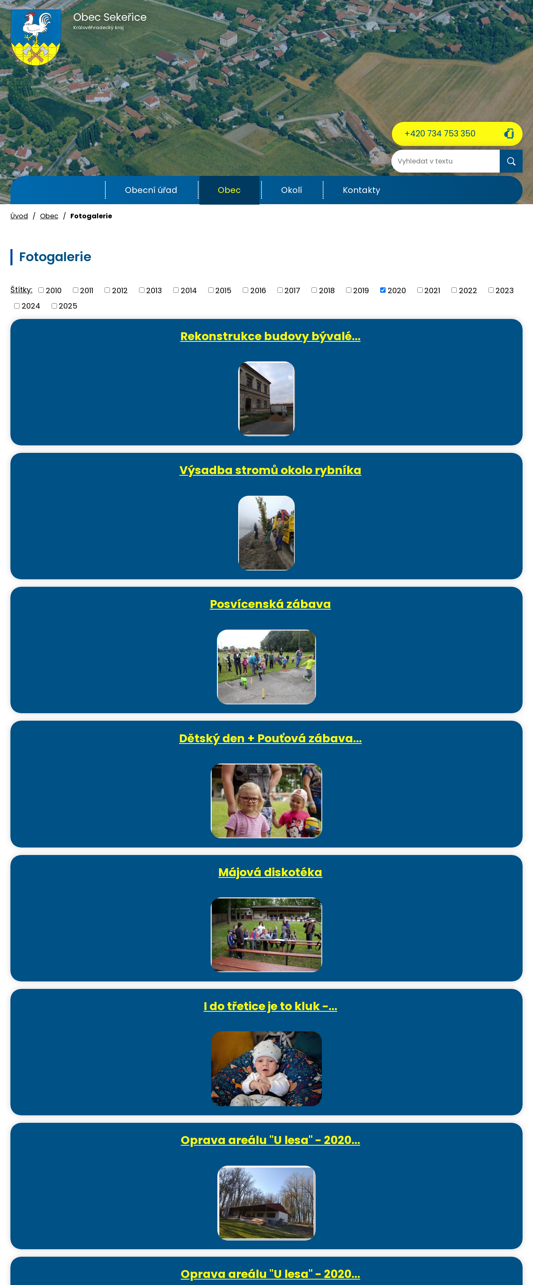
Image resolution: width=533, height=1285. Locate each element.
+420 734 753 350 (440, 133)
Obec (229, 190)
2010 (54, 290)
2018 (327, 290)
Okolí (291, 190)
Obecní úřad (151, 190)
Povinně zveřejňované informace (281, 1259)
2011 (86, 290)
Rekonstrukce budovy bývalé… (99, 343)
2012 (120, 290)
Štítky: (21, 289)
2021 (432, 290)
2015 (223, 290)
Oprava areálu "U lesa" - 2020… (100, 618)
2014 (189, 290)
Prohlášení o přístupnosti (381, 1259)
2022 (468, 290)
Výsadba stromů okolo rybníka (270, 343)
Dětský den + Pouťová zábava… (99, 480)
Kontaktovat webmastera (180, 1259)
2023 (505, 290)
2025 (68, 306)
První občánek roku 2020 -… (270, 755)
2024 (31, 306)
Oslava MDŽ (441, 610)
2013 (154, 290)
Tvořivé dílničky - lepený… (441, 755)
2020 (397, 290)
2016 (258, 290)
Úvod (84, 190)
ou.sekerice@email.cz (50, 1219)
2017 (292, 290)
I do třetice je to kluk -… (441, 473)
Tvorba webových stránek (251, 1269)
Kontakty (361, 190)
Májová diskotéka (270, 473)
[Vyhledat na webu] (424, 161)
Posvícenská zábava (441, 336)
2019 (361, 290)
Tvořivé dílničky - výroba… (102, 892)
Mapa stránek (449, 1259)
